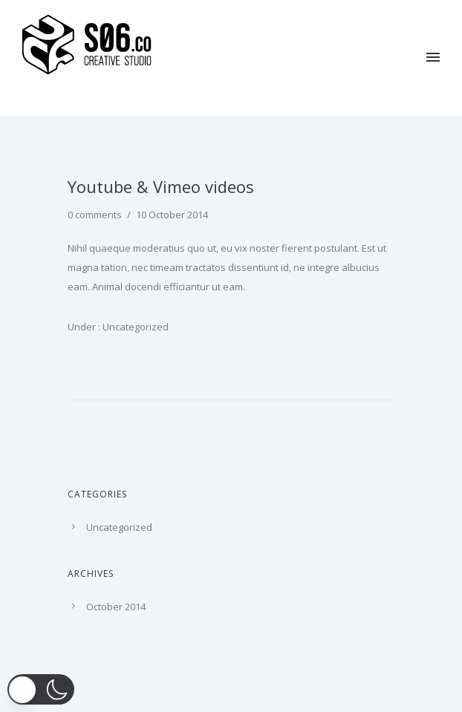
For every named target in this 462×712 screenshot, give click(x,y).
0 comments (95, 214)
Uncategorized (134, 326)
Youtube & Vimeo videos (161, 186)
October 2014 (116, 606)
